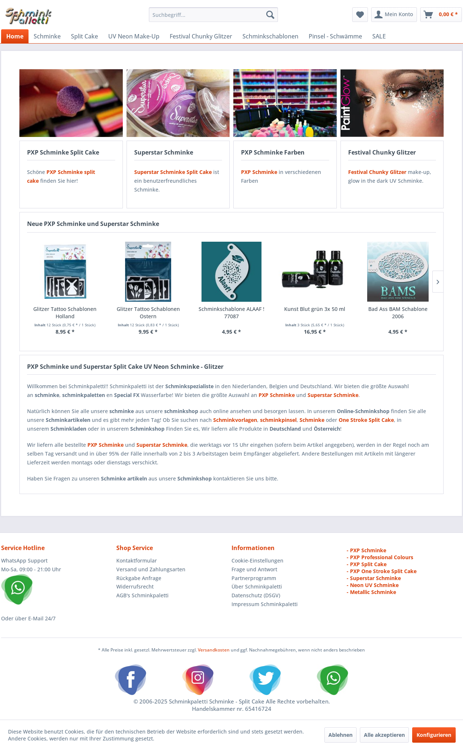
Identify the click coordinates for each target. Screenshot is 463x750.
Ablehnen (340, 734)
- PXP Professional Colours (380, 557)
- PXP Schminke (366, 550)
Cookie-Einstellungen (257, 560)
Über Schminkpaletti (257, 586)
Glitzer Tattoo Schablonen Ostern (148, 312)
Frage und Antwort (254, 569)
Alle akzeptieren (384, 734)
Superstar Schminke (161, 444)
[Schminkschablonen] (270, 36)
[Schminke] (47, 36)
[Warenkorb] (441, 14)
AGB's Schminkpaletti (142, 595)
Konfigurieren (434, 734)
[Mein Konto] (394, 14)
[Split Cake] (84, 36)
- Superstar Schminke (374, 578)
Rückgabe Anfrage (138, 578)
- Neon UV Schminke (373, 585)
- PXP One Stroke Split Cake (382, 571)
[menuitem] (213, 14)
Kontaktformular (136, 560)
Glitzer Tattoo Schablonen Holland (65, 312)
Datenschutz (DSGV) (256, 595)
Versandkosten (214, 650)
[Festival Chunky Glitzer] (201, 36)
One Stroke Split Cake (366, 419)
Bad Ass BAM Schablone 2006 (398, 312)
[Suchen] (270, 14)
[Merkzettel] (360, 14)
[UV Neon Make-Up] (134, 36)
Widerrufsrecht (135, 586)
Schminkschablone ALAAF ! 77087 (231, 312)
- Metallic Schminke (371, 592)
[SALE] (379, 36)
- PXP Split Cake (367, 564)
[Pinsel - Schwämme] (335, 36)
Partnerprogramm (254, 578)
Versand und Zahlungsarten (150, 569)
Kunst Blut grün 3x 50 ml (314, 308)
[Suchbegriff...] (213, 14)
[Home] (15, 36)
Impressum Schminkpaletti (265, 604)
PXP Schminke (105, 444)
